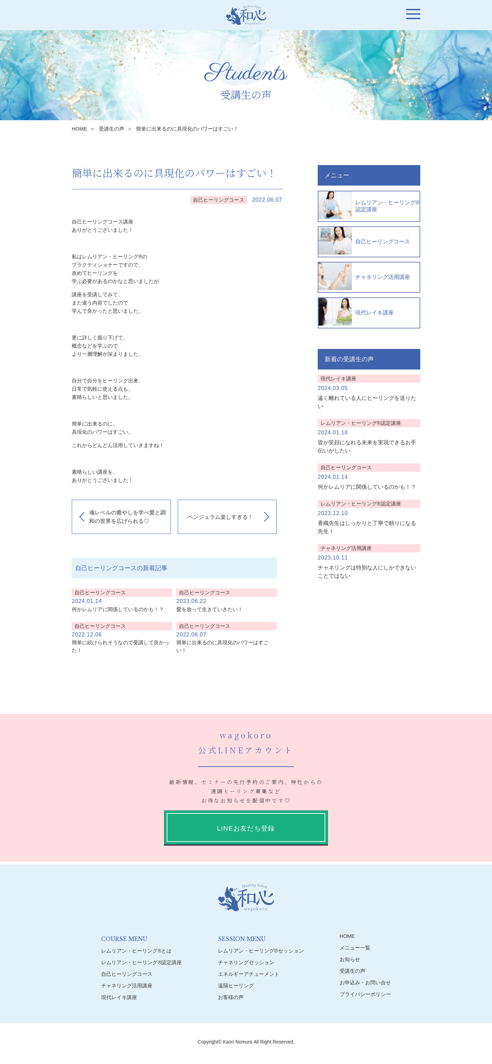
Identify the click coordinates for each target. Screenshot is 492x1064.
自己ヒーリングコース (364, 241)
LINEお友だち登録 (246, 828)
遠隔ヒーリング (236, 985)
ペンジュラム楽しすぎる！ (220, 517)
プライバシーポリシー (365, 994)
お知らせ (350, 959)
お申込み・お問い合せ (365, 982)
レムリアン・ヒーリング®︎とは (136, 951)
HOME (79, 129)
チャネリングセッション (246, 962)
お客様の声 (231, 997)
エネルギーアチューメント (248, 974)
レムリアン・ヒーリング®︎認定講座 (369, 205)
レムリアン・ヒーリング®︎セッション (261, 951)
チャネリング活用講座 (364, 276)
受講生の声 (111, 129)
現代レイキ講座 (356, 312)
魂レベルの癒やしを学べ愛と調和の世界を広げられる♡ (127, 517)
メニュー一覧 (355, 948)
